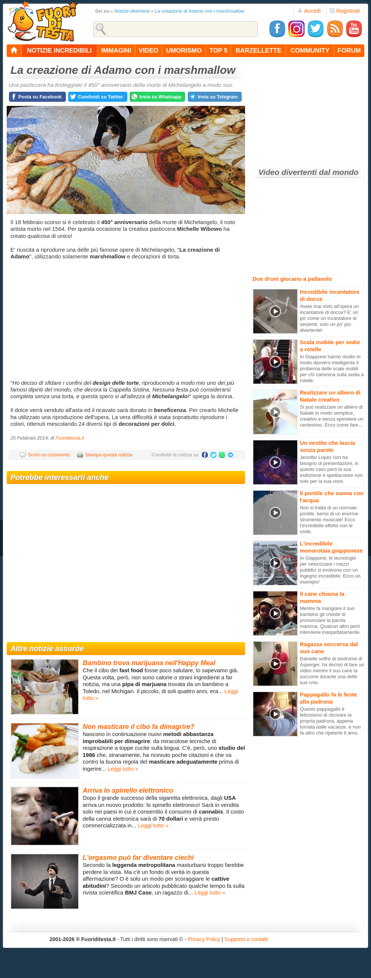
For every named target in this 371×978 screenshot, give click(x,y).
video (148, 50)
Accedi (309, 10)
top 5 (218, 50)
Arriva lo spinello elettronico (128, 790)
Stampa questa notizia (108, 454)
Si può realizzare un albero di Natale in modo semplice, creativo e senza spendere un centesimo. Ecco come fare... (332, 416)
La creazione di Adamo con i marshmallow (199, 11)
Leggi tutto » (123, 768)
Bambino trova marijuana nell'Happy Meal (149, 663)
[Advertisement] (126, 320)
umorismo (184, 50)
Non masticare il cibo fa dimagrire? (138, 726)
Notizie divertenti (132, 11)
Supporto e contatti (246, 939)
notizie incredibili (59, 50)
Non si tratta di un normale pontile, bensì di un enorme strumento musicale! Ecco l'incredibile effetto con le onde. (329, 519)
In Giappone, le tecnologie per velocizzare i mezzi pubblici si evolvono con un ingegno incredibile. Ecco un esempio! (330, 570)
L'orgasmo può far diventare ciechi (138, 857)
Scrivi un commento (49, 454)
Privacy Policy (204, 939)
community (310, 50)
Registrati (345, 10)
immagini (116, 50)
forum (349, 50)
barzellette (259, 50)
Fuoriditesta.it (70, 438)
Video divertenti (288, 172)
